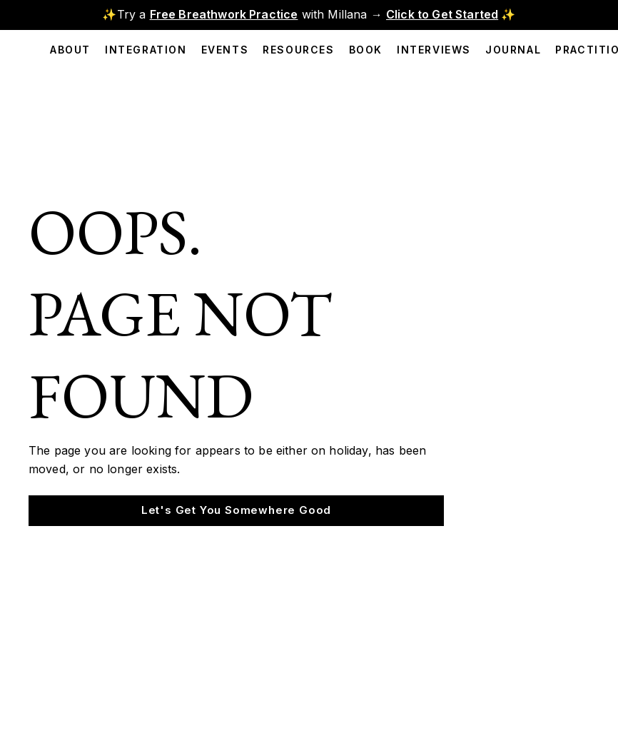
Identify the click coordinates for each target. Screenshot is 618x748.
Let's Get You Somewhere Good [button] (236, 510)
